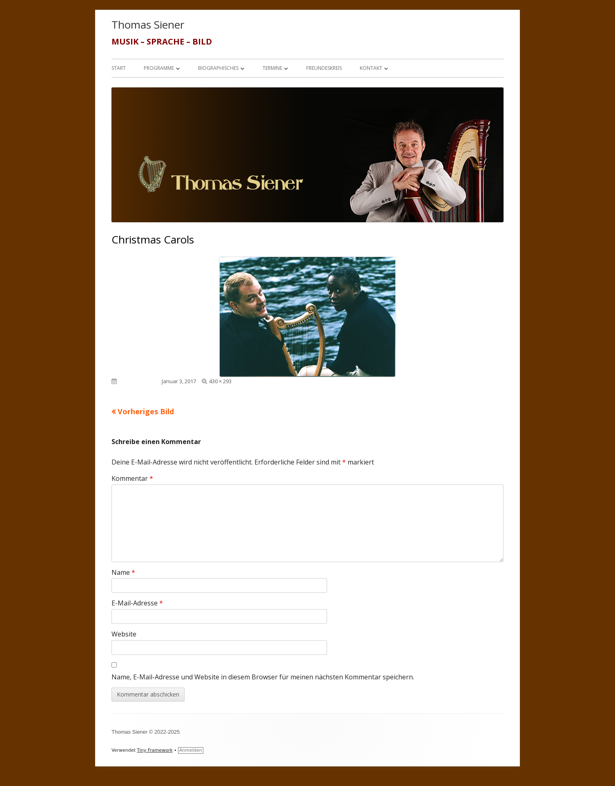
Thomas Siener (147, 24)
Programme (159, 68)
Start (118, 68)
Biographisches (218, 68)
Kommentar (132, 478)
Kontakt (371, 68)
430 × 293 (220, 381)
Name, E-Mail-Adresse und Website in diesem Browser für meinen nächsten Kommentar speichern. (262, 676)
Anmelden (190, 750)
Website (123, 634)
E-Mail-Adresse (137, 602)
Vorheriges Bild (146, 411)
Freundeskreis (324, 68)
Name (123, 572)
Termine (272, 68)
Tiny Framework (154, 750)
